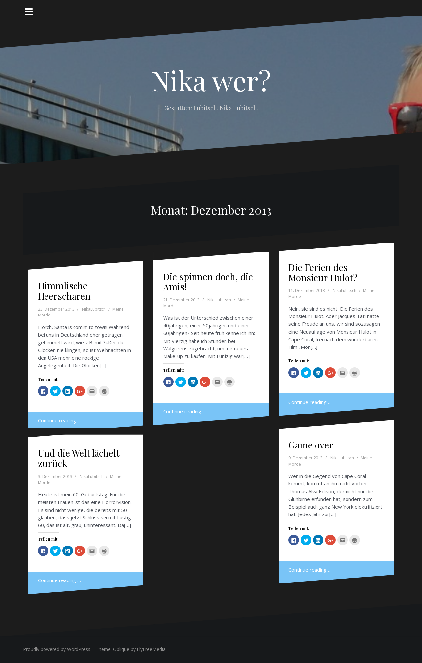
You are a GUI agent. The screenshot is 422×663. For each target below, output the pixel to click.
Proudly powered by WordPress (56, 649)
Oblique (121, 649)
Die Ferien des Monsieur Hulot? (322, 272)
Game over (310, 445)
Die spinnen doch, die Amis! (208, 281)
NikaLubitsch (94, 309)
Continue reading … (59, 420)
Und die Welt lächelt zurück (78, 458)
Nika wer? (211, 80)
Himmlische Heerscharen (64, 291)
